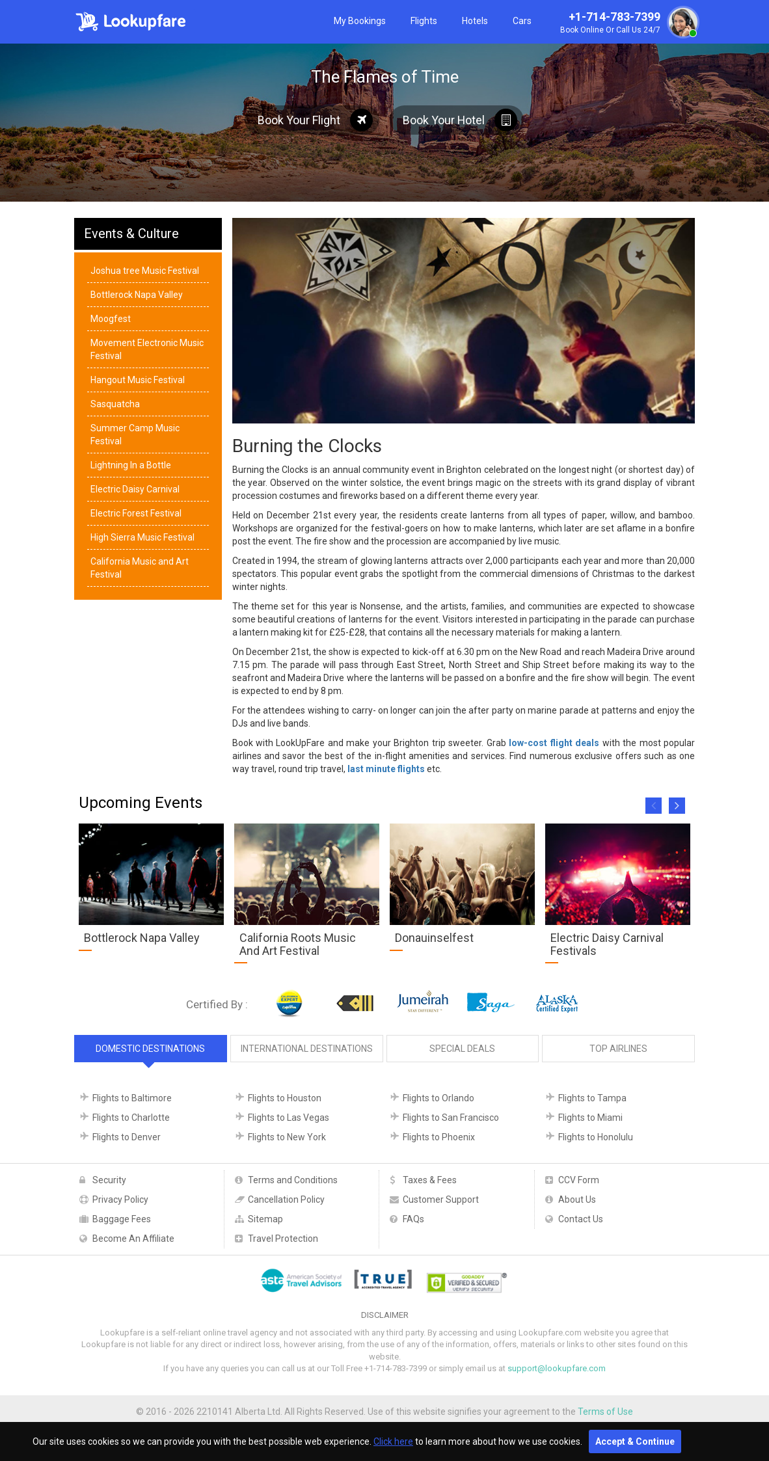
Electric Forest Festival (136, 513)
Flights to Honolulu (595, 1137)
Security (109, 1180)
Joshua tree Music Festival (144, 270)
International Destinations (307, 1048)
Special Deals (462, 1048)
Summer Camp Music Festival (135, 434)
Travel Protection (283, 1238)
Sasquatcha (115, 404)
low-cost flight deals (554, 743)
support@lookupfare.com (556, 1368)
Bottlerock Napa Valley (136, 294)
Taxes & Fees (430, 1180)
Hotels (475, 21)
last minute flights (386, 769)
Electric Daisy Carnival (135, 489)
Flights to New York (287, 1137)
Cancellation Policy (286, 1199)
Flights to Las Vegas (288, 1117)
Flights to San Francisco (451, 1117)
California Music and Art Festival (139, 568)
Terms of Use (605, 1411)
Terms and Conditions (293, 1180)
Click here (393, 1441)
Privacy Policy (120, 1199)
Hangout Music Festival (137, 380)
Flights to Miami (590, 1117)
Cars (522, 21)
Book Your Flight (315, 120)
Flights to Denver (126, 1137)
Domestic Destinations (150, 1048)
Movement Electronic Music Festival (147, 349)
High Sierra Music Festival (142, 537)
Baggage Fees (121, 1219)
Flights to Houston (284, 1098)
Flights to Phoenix (439, 1137)
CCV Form (578, 1180)
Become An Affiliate (133, 1238)
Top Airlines (618, 1048)
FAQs (413, 1219)
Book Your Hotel (460, 120)
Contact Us (580, 1219)
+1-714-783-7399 (627, 23)
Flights (424, 21)
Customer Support (441, 1199)
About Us (577, 1199)
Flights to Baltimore (132, 1098)
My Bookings (360, 21)
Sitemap (265, 1219)
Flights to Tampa (592, 1098)
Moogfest (110, 319)
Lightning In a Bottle (130, 465)
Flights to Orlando (438, 1098)
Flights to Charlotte (131, 1117)
